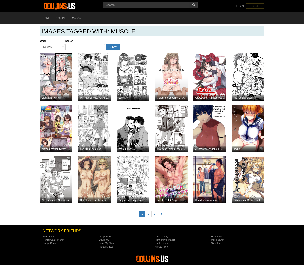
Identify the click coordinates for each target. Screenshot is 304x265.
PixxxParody (161, 236)
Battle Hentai (162, 243)
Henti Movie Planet (165, 240)
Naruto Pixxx (161, 246)
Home (46, 18)
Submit (113, 47)
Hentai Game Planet (53, 240)
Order (43, 41)
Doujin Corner (50, 243)
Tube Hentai (49, 236)
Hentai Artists (106, 246)
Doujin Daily (105, 236)
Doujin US (104, 240)
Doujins (61, 18)
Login (239, 6)
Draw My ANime (107, 243)
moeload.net (217, 240)
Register (254, 6)
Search (69, 41)
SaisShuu (216, 243)
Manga (76, 18)
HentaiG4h (216, 236)
